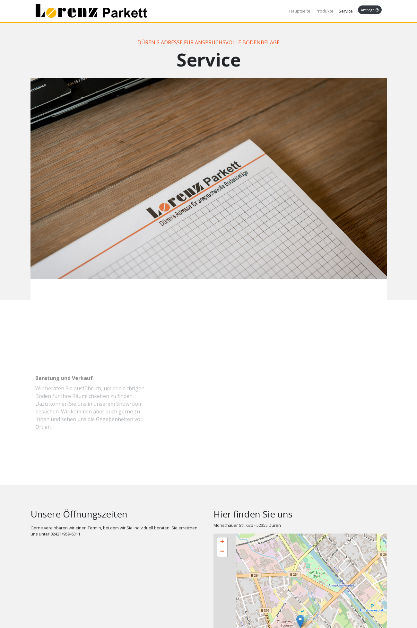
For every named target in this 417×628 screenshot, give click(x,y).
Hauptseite (299, 11)
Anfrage (370, 9)
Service (346, 11)
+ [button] (222, 542)
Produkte (325, 11)
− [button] (222, 552)
